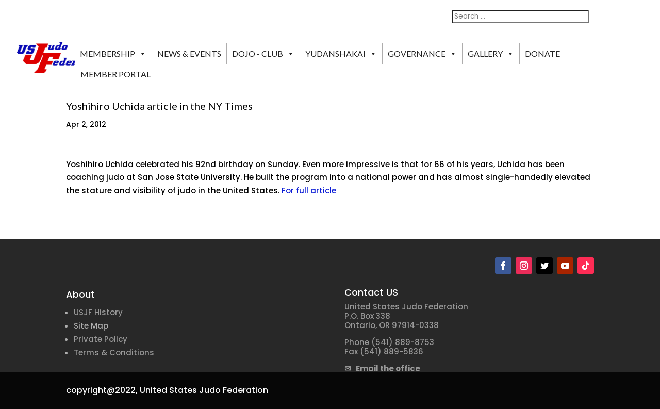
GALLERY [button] (491, 53)
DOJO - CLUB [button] (263, 53)
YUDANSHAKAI (341, 53)
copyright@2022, (102, 390)
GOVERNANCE (422, 53)
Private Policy (100, 339)
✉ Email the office (382, 368)
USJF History (98, 312)
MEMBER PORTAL (115, 74)
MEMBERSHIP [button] (113, 53)
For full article (309, 190)
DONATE (542, 53)
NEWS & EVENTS (189, 53)
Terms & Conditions (114, 352)
